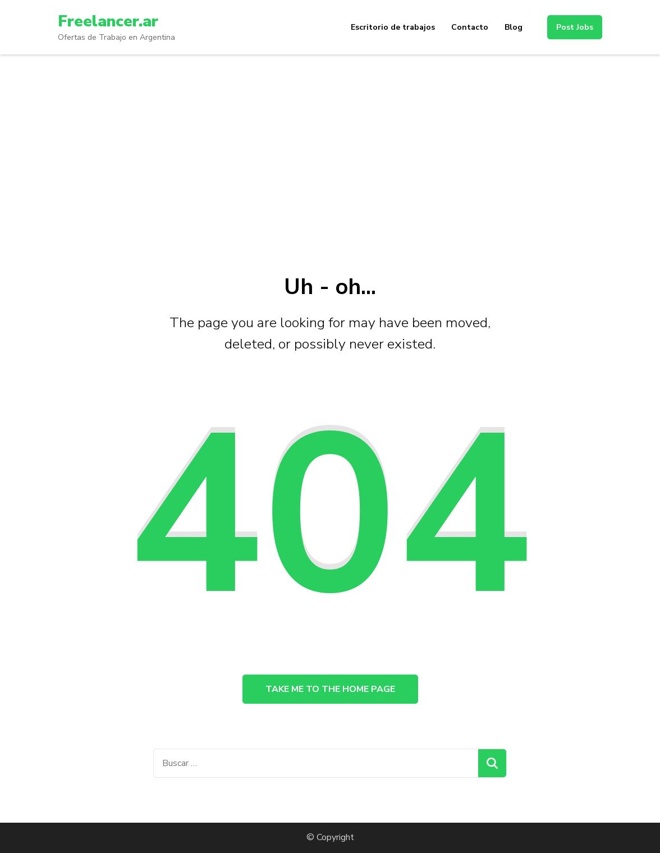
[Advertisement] (330, 138)
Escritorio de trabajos (393, 27)
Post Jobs (574, 27)
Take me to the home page (330, 689)
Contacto (469, 27)
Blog (513, 27)
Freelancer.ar (108, 21)
